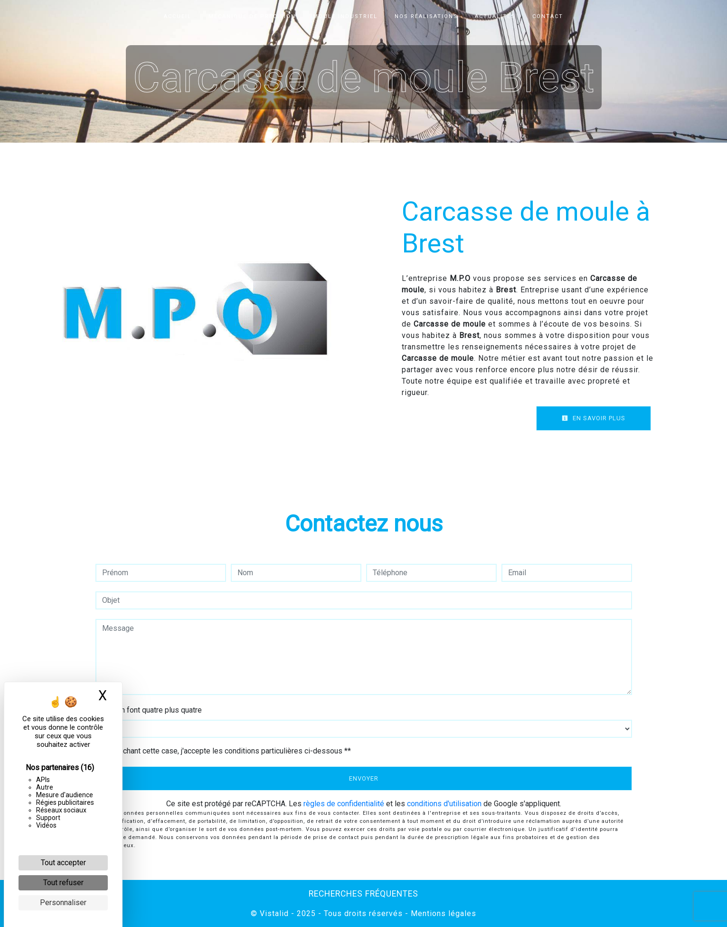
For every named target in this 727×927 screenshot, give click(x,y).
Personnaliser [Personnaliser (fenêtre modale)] (63, 902)
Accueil (177, 16)
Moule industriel (345, 16)
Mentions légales (442, 913)
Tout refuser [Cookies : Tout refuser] (63, 882)
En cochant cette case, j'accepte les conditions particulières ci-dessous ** (228, 750)
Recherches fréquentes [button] (363, 893)
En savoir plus (593, 418)
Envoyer (363, 778)
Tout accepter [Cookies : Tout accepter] (63, 862)
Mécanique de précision (252, 16)
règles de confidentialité (343, 803)
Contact (547, 16)
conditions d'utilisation (444, 803)
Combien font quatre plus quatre (148, 710)
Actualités (495, 16)
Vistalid (274, 913)
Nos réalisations (426, 16)
